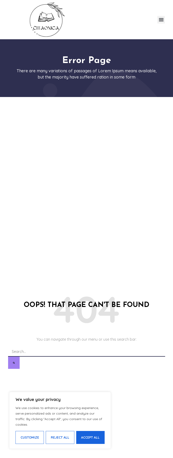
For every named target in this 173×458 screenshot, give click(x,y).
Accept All (90, 437)
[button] (161, 20)
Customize (30, 437)
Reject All (60, 437)
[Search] (14, 363)
